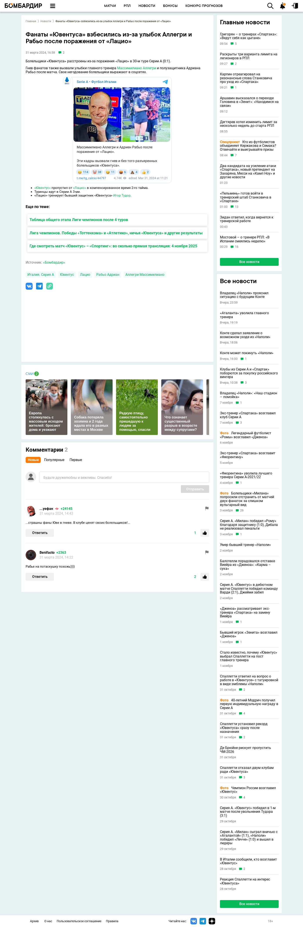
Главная (31, 21)
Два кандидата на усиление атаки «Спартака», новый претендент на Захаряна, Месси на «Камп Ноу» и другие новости (248, 171)
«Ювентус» (42, 188)
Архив (34, 921)
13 (236, 206)
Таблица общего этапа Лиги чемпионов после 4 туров (79, 219)
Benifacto (47, 552)
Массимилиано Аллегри (136, 68)
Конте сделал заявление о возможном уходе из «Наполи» (245, 335)
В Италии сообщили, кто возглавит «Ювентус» (248, 861)
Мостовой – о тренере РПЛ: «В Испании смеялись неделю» (245, 239)
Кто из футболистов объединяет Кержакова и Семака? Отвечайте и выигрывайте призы (248, 146)
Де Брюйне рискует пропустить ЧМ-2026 (245, 749)
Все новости (249, 262)
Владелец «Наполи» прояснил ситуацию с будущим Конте (244, 295)
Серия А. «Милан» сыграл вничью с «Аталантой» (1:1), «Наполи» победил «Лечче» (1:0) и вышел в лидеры (249, 837)
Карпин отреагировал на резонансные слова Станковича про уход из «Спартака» (246, 78)
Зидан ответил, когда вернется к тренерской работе (246, 219)
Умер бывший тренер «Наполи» (245, 545)
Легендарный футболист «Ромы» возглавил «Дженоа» (245, 435)
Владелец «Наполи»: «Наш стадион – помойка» (248, 395)
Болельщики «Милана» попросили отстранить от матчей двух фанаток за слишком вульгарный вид (247, 499)
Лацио (85, 275)
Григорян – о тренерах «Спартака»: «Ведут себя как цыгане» (248, 36)
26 (242, 510)
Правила (112, 921)
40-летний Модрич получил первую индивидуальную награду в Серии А (249, 704)
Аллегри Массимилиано (144, 275)
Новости (45, 21)
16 (236, 246)
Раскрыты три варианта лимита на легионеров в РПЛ (248, 56)
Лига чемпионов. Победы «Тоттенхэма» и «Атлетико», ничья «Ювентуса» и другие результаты (116, 233)
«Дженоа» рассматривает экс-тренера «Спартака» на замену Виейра (245, 612)
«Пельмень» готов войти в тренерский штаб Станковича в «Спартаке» (245, 197)
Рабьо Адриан (107, 275)
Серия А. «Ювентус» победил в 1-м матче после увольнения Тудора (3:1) (248, 812)
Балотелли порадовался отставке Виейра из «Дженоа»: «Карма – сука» (247, 565)
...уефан (46, 509)
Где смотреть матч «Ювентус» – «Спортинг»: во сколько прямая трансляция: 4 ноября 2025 (113, 246)
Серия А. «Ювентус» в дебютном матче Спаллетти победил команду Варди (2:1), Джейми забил (249, 588)
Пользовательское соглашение (79, 921)
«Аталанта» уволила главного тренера (244, 315)
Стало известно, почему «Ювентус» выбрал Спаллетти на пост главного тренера (248, 656)
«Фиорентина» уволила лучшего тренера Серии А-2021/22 (246, 475)
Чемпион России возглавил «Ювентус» (248, 790)
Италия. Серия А (40, 275)
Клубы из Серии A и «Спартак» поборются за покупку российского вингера (249, 373)
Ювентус (67, 275)
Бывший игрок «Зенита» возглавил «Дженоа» (248, 634)
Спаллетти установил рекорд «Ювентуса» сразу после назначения (244, 728)
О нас (48, 921)
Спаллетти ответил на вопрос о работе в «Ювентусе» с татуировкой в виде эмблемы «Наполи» (249, 680)
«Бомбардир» (54, 262)
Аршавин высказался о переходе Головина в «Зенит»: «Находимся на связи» (249, 102)
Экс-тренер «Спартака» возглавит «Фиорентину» (247, 455)
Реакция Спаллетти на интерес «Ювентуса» (245, 881)
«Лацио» (79, 188)
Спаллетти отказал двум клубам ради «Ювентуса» (247, 769)
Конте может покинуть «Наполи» (246, 353)
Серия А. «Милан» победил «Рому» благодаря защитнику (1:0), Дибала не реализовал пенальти (249, 524)
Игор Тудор (121, 195)
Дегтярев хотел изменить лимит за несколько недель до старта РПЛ (248, 124)
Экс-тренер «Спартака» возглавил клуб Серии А (248, 415)
